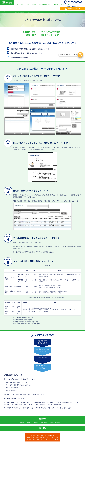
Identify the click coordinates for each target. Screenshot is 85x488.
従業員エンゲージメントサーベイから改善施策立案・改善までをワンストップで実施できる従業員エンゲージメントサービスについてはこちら (42, 437)
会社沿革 (36, 422)
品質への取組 (44, 422)
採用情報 (42, 428)
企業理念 (22, 422)
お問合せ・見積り (72, 9)
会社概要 (29, 422)
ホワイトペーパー (59, 446)
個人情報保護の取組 (55, 422)
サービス (17, 446)
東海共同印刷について (39, 446)
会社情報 (42, 419)
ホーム (10, 446)
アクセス (65, 422)
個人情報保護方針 (71, 446)
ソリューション (26, 446)
